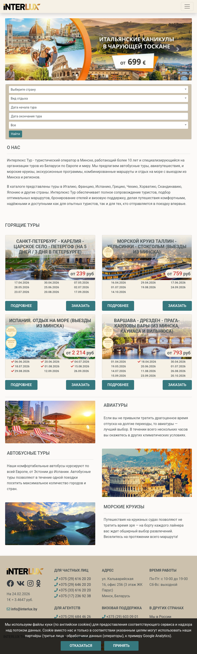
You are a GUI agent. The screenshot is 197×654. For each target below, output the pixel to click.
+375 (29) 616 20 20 (72, 579)
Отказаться (81, 646)
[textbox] (98, 89)
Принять (121, 646)
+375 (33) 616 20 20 (72, 590)
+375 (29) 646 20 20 (72, 584)
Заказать (81, 306)
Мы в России (160, 617)
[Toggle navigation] (187, 6)
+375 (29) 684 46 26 (72, 617)
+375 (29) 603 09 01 (120, 617)
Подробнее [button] (21, 306)
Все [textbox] (13, 125)
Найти (15, 134)
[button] (19, 49)
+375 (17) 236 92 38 (72, 596)
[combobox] (98, 89)
